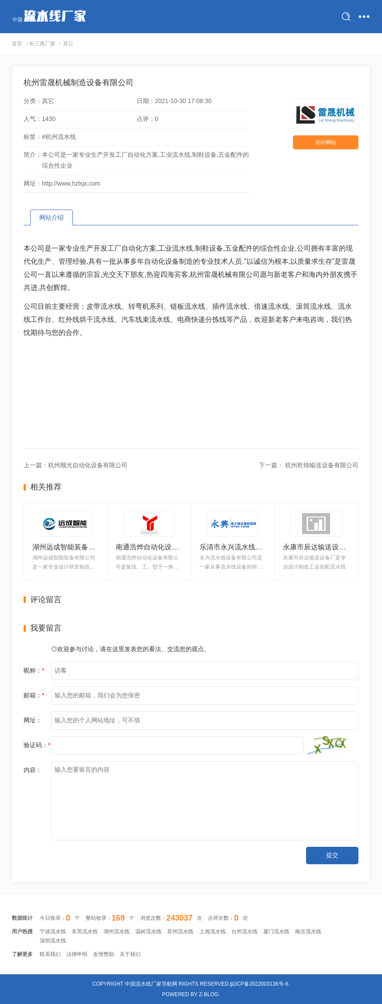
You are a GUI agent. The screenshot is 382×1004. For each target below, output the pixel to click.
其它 (68, 44)
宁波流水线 (53, 931)
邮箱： (34, 695)
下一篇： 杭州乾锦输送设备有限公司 (308, 465)
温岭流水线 (148, 931)
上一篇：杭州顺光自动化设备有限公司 (75, 465)
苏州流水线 (180, 931)
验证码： (37, 745)
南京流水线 (308, 931)
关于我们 (130, 954)
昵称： (34, 670)
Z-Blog (209, 994)
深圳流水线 (53, 941)
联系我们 (50, 954)
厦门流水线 (276, 931)
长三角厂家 (42, 44)
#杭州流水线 (59, 136)
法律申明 (76, 954)
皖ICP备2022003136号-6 (259, 984)
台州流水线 (244, 931)
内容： (33, 769)
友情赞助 (103, 954)
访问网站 (325, 142)
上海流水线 (213, 931)
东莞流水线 (85, 931)
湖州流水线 (116, 931)
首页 (17, 44)
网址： (33, 720)
